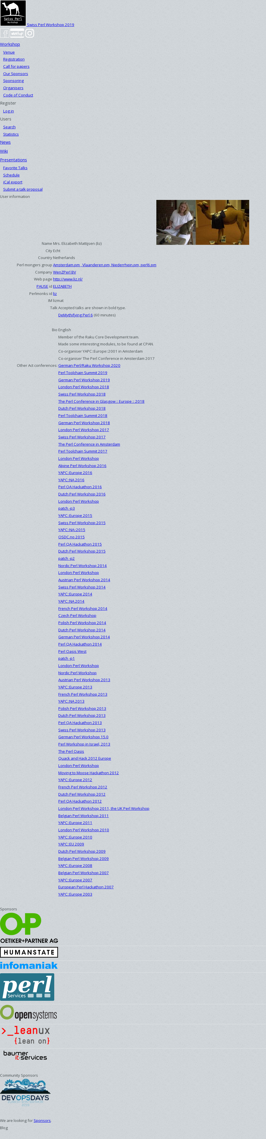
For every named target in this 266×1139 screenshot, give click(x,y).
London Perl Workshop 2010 (83, 829)
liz (55, 293)
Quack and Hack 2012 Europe (84, 758)
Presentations (13, 160)
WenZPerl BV (64, 272)
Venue (9, 52)
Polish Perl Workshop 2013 (82, 708)
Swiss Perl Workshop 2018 (82, 394)
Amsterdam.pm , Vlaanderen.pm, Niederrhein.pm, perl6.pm (104, 264)
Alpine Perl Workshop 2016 (82, 465)
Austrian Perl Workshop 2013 (84, 679)
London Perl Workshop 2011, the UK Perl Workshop (103, 808)
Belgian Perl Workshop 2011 (83, 815)
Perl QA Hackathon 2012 (80, 801)
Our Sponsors (15, 73)
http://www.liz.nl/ (68, 279)
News (5, 142)
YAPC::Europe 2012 (75, 779)
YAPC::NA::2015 (71, 529)
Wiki (4, 151)
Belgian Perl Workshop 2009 (83, 858)
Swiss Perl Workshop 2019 (37, 24)
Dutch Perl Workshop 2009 (82, 851)
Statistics (11, 134)
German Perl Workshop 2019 (84, 379)
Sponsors (42, 1120)
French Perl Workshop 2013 (82, 694)
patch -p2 (66, 558)
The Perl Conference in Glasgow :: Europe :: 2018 (101, 401)
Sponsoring (13, 80)
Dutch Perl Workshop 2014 (82, 630)
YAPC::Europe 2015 (75, 515)
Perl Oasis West (72, 651)
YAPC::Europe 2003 (75, 894)
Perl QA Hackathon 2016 (80, 486)
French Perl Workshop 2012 (82, 787)
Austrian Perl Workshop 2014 (84, 579)
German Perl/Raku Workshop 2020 (89, 365)
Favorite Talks (15, 167)
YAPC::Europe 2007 (75, 880)
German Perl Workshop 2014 (84, 636)
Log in (8, 111)
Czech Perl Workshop (77, 615)
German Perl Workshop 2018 (84, 422)
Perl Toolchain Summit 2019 (82, 372)
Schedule (11, 175)
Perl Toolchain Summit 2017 (82, 451)
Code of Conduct (18, 95)
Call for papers (16, 66)
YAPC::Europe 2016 (75, 472)
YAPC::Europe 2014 (75, 594)
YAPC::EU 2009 (71, 844)
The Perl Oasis (71, 751)
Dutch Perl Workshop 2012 (82, 794)
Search (9, 127)
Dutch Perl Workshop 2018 (82, 408)
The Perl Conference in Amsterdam (89, 444)
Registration (14, 59)
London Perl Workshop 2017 (83, 429)
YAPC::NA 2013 (71, 701)
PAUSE (42, 286)
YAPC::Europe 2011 (75, 822)
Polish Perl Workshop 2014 (82, 622)
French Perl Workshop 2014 (82, 608)
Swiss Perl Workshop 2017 (82, 437)
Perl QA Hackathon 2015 (80, 544)
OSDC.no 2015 (71, 537)
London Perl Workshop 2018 (83, 386)
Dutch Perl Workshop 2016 (82, 494)
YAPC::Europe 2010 (75, 837)
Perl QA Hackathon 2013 (80, 722)
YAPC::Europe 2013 (75, 687)
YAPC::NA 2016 (71, 479)
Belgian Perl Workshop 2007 (83, 872)
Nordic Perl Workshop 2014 (82, 565)
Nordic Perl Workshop (77, 672)
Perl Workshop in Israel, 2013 (84, 744)
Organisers (13, 87)
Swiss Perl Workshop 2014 (82, 587)
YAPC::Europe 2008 (75, 865)
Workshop (10, 44)
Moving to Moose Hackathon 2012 (88, 772)
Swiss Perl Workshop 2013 (82, 729)
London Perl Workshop (78, 458)
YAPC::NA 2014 (71, 601)
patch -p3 (66, 508)
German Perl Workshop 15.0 (83, 736)
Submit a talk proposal (23, 189)
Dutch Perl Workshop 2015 (82, 551)
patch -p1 (66, 658)
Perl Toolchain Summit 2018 (82, 415)
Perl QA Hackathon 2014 (80, 644)
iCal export (12, 182)
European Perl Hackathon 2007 (86, 887)
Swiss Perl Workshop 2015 (82, 522)
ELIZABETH (62, 286)
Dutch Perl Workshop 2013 (82, 715)
